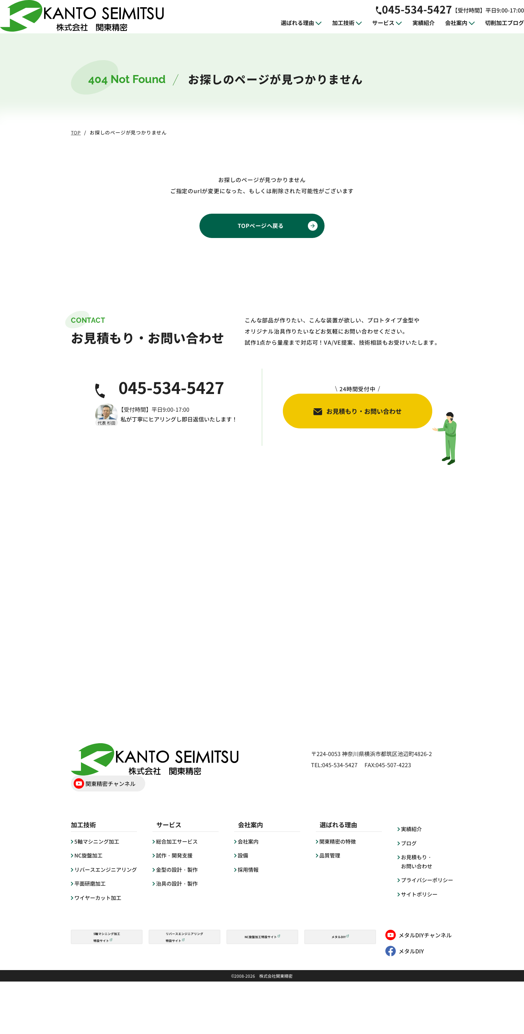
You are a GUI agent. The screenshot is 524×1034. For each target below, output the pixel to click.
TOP (76, 132)
